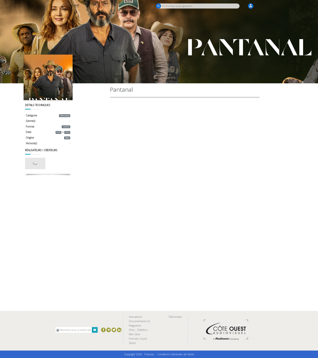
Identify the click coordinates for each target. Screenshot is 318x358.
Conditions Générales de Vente (176, 354)
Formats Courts (138, 338)
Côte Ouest (119, 6)
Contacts (133, 6)
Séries (132, 343)
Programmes (102, 6)
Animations (135, 317)
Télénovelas (175, 317)
